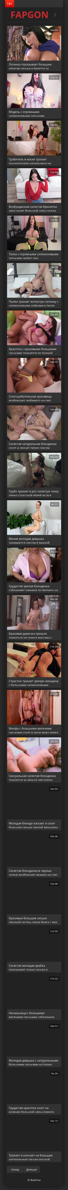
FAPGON (30, 14)
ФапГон (35, 1180)
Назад (15, 1169)
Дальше (31, 1169)
